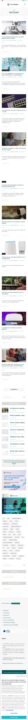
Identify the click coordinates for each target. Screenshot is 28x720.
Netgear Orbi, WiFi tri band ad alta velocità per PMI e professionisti (13, 365)
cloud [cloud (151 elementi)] (16, 521)
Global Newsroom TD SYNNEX (10, 625)
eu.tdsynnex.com (13, 663)
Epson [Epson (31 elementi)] (11, 529)
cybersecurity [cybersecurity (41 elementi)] (14, 523)
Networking (5, 70)
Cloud (4, 181)
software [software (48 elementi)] (14, 556)
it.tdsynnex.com (5, 663)
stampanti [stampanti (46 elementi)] (21, 556)
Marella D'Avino (12, 40)
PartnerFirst (6, 613)
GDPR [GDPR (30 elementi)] (4, 534)
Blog (3, 33)
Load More (14, 389)
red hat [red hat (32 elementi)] (13, 547)
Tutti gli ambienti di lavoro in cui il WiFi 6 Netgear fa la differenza (13, 74)
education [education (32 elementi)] (5, 529)
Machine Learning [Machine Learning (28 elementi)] (13, 539)
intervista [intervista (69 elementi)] (17, 537)
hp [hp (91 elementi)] (9, 534)
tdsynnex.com (20, 663)
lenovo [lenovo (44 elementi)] (4, 539)
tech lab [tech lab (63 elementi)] (18, 558)
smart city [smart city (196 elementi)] (5, 553)
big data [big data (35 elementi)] (5, 521)
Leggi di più (5, 88)
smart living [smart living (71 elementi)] (13, 553)
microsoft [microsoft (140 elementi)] (17, 542)
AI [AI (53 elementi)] (3, 518)
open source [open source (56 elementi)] (20, 545)
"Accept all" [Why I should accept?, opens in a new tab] (10, 696)
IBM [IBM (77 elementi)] (14, 534)
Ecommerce (6, 615)
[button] (25, 4)
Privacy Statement (6, 603)
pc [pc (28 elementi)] (3, 547)
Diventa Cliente (7, 617)
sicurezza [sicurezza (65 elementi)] (17, 550)
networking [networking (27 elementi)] (5, 545)
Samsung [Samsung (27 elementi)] (20, 547)
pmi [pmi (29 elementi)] (8, 547)
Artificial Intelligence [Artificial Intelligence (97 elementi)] (16, 518)
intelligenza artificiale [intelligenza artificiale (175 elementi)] (7, 537)
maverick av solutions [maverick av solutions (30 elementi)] (7, 542)
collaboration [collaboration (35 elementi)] (6, 523)
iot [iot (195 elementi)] (22, 537)
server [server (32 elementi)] (11, 550)
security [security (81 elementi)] (4, 550)
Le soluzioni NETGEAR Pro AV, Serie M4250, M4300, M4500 (13, 37)
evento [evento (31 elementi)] (17, 529)
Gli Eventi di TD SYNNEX (9, 622)
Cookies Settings (15, 603)
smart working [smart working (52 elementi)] (6, 556)
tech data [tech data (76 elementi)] (11, 558)
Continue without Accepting (22, 676)
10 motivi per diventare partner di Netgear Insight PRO (13, 185)
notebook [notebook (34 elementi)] (13, 545)
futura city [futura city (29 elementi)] (11, 531)
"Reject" (3, 708)
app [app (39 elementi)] (8, 518)
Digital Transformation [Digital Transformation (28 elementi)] (15, 526)
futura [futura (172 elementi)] (4, 531)
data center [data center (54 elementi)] (5, 526)
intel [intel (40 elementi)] (19, 534)
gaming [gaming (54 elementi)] (18, 531)
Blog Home (6, 610)
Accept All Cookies (14, 718)
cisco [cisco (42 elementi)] (11, 521)
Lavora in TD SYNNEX (8, 620)
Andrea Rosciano (14, 188)
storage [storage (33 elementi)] (4, 558)
